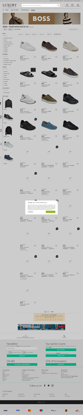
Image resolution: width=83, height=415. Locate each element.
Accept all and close (50, 211)
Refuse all (30, 211)
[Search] (58, 5)
